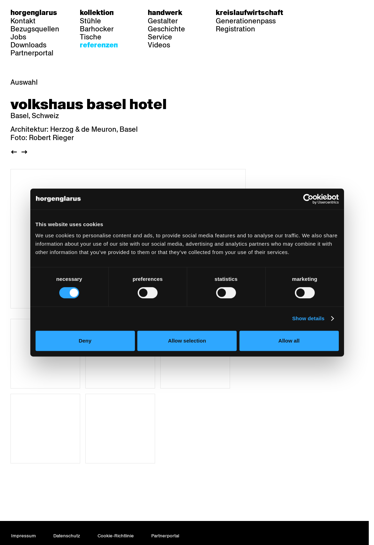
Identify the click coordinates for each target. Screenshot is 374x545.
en (337, 12)
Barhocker (97, 28)
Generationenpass (246, 20)
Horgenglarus (33, 12)
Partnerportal (31, 52)
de (310, 12)
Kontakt (23, 20)
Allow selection (187, 341)
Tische (90, 36)
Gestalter (163, 20)
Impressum (23, 536)
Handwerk (165, 12)
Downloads (28, 44)
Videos (159, 44)
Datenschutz (66, 536)
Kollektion (97, 12)
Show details (308, 318)
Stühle (90, 20)
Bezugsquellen (34, 28)
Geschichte (166, 28)
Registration (235, 28)
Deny (85, 341)
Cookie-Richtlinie (116, 536)
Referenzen (99, 44)
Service (160, 36)
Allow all (289, 341)
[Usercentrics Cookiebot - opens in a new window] (308, 199)
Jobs (18, 36)
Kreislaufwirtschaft (249, 12)
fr (323, 12)
